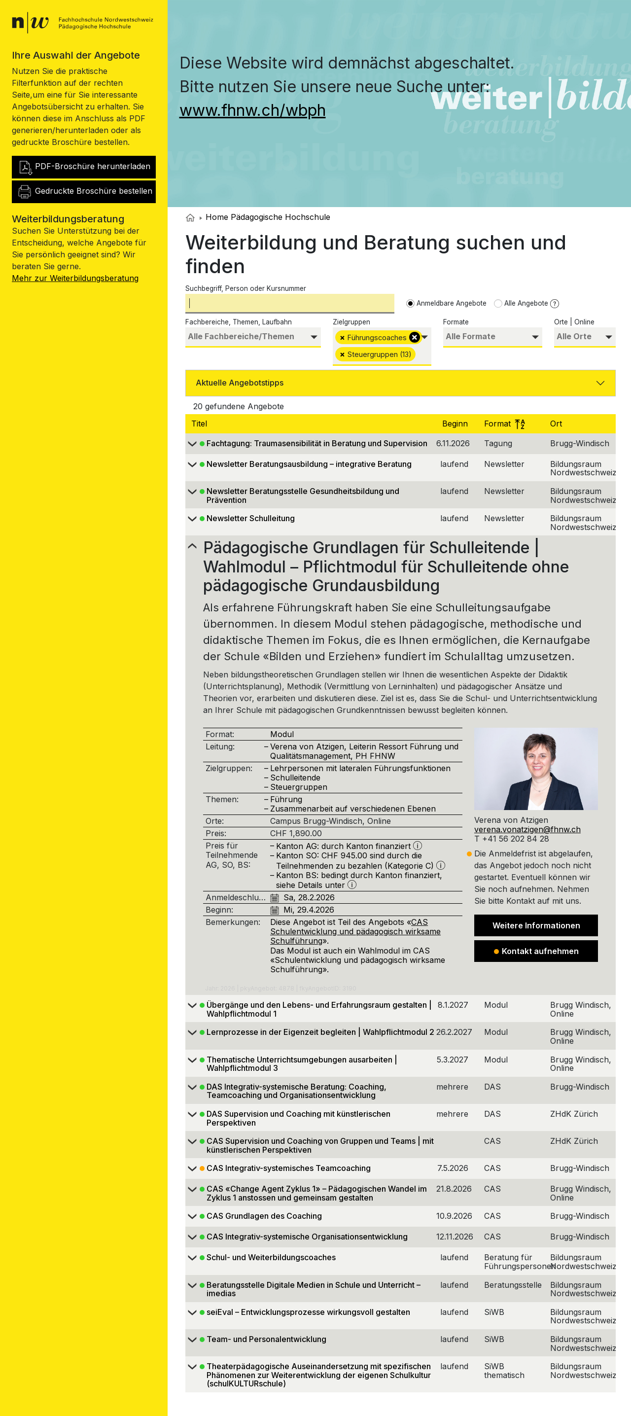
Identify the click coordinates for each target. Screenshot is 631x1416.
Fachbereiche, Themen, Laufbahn (238, 322)
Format (504, 423)
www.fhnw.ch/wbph (252, 110)
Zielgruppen (351, 322)
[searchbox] (253, 336)
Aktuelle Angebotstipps (239, 383)
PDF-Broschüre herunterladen (83, 167)
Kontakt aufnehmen (536, 951)
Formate (456, 322)
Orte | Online (574, 322)
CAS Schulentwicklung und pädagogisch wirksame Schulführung (355, 931)
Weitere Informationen (536, 925)
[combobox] (253, 337)
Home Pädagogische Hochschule (265, 217)
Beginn (456, 423)
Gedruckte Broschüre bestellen (84, 192)
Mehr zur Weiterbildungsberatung (75, 278)
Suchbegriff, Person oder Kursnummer (245, 288)
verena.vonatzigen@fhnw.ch (527, 829)
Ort (557, 423)
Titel (200, 423)
